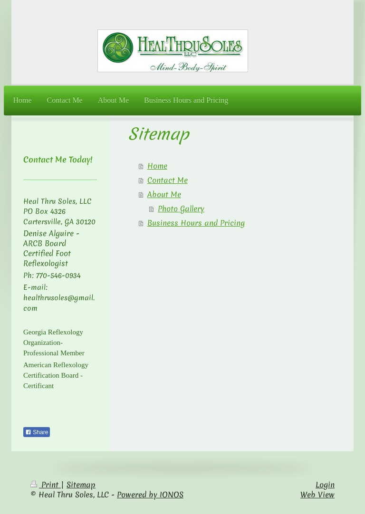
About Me (164, 194)
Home (157, 166)
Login (325, 484)
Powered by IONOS (150, 494)
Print (45, 484)
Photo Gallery (181, 208)
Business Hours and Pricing (196, 223)
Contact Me (167, 180)
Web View (317, 494)
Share (36, 432)
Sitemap (81, 484)
